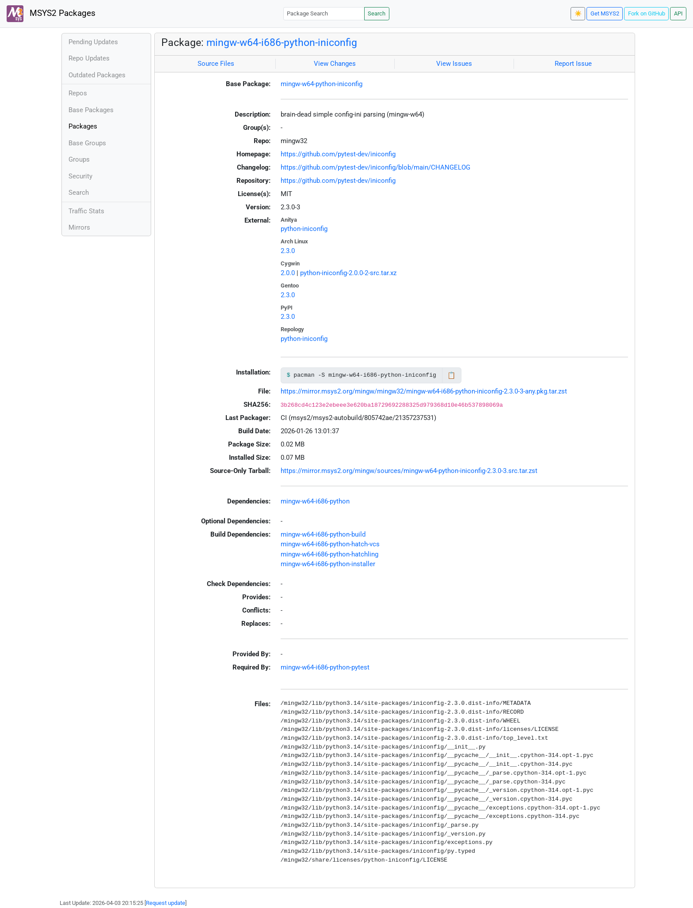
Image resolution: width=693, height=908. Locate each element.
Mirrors (79, 227)
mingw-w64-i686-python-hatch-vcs (330, 544)
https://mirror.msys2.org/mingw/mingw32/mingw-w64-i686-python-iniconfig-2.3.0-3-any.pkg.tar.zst (424, 391)
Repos (78, 93)
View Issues (454, 64)
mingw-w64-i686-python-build (323, 534)
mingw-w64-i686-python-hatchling (329, 554)
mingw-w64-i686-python (315, 501)
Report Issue (573, 64)
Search (376, 13)
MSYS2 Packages (51, 13)
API (678, 13)
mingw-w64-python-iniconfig (321, 84)
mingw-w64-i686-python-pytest (325, 667)
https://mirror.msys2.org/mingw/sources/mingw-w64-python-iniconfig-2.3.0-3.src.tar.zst (409, 471)
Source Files (216, 64)
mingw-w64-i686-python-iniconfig (281, 42)
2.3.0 (288, 251)
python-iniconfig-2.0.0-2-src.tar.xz (348, 273)
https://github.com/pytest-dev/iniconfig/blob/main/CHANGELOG (375, 167)
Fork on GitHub (646, 13)
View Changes (335, 64)
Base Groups (87, 143)
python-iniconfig (304, 229)
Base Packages (91, 110)
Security (80, 176)
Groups (79, 159)
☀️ (578, 13)
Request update (165, 903)
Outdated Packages (97, 75)
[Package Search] (324, 13)
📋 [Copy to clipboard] (451, 375)
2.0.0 (288, 273)
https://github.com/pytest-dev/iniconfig (338, 154)
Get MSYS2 (604, 13)
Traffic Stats (86, 211)
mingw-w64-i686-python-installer (328, 564)
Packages (83, 126)
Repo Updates (89, 58)
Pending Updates (93, 42)
